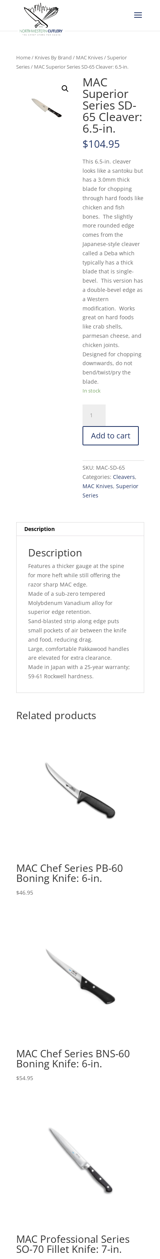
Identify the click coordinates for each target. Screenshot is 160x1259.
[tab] (80, 529)
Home (23, 57)
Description (39, 529)
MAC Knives (89, 57)
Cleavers (124, 476)
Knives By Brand (53, 57)
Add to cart (110, 435)
